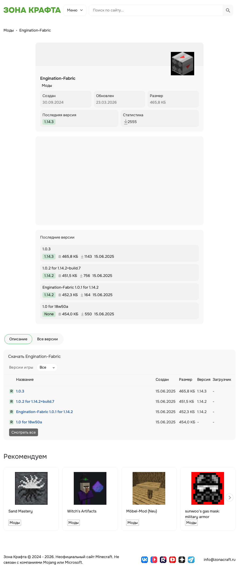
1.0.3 (20, 391)
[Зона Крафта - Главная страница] (32, 10)
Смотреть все (23, 432)
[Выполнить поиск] (228, 10)
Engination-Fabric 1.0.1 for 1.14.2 (44, 411)
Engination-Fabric (35, 30)
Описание (18, 339)
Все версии (47, 339)
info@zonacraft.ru (219, 559)
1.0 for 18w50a (29, 422)
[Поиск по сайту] (155, 10)
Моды (9, 30)
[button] (229, 497)
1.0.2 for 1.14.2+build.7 (35, 401)
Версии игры (21, 367)
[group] (31, 499)
